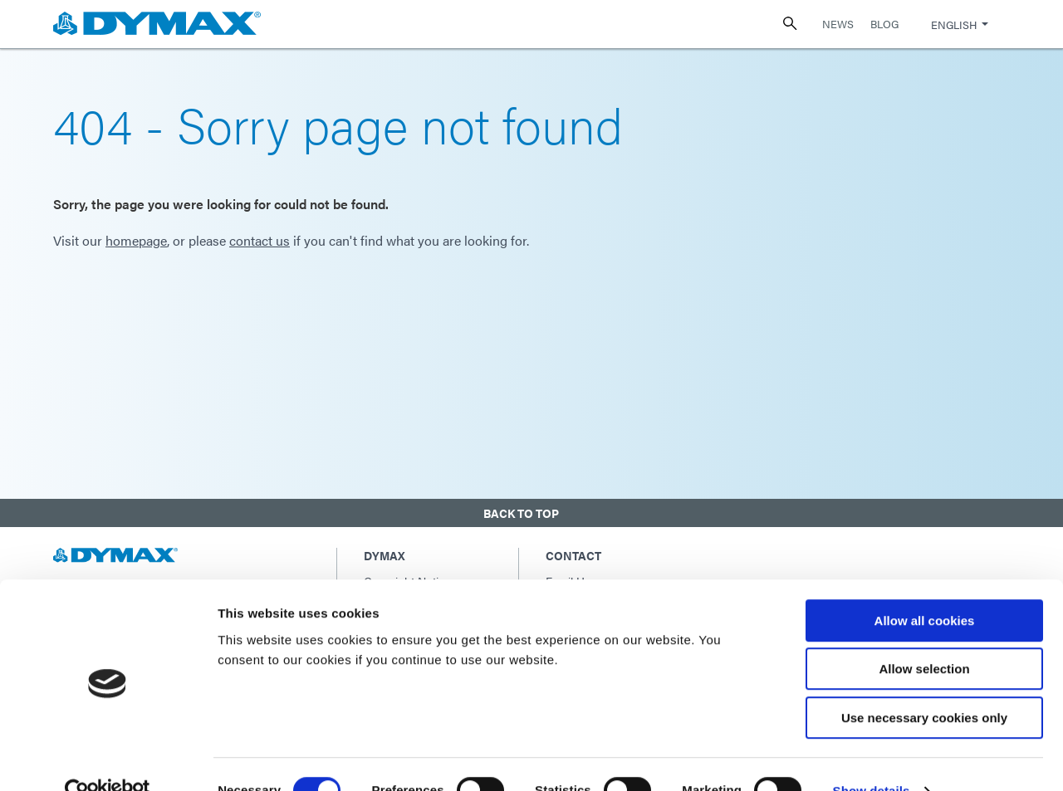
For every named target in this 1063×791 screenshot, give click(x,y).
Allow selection (924, 637)
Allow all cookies (924, 588)
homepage (136, 240)
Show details (871, 758)
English (954, 24)
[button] (531, 510)
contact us (259, 240)
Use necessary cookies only (924, 685)
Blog (884, 24)
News (838, 24)
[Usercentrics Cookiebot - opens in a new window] (107, 758)
